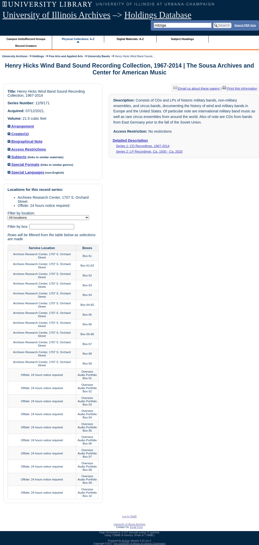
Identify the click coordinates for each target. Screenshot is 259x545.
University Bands (99, 56)
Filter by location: (21, 213)
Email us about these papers (196, 88)
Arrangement (21, 126)
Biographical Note (25, 141)
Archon (126, 540)
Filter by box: (18, 227)
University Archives (14, 56)
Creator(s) (18, 134)
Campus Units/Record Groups (26, 39)
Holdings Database (157, 15)
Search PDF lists (245, 25)
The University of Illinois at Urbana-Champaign (139, 543)
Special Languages (26, 172)
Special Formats (23, 165)
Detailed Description (130, 140)
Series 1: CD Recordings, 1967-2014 (142, 146)
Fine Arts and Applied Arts (66, 56)
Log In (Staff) (129, 516)
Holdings (38, 56)
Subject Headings (182, 39)
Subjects (17, 157)
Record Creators (26, 45)
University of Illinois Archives (57, 15)
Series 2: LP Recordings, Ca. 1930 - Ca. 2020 (149, 151)
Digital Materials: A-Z (130, 39)
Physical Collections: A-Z (78, 39)
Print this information (239, 88)
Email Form (136, 527)
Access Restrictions (27, 149)
